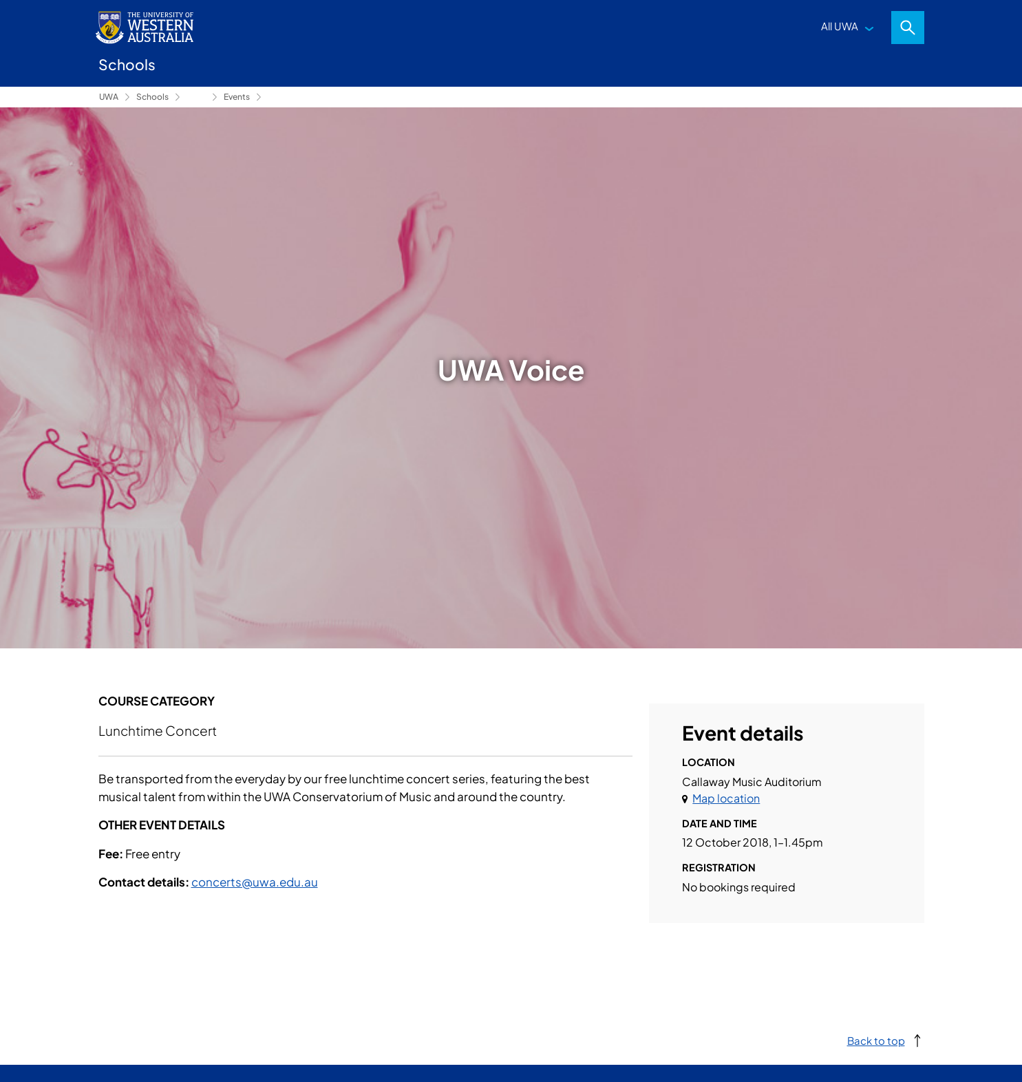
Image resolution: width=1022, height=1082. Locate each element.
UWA (108, 97)
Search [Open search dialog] (907, 27)
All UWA (839, 25)
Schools (152, 97)
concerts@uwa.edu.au (254, 881)
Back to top (876, 1040)
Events (237, 97)
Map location (726, 798)
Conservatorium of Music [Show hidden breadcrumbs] (196, 97)
